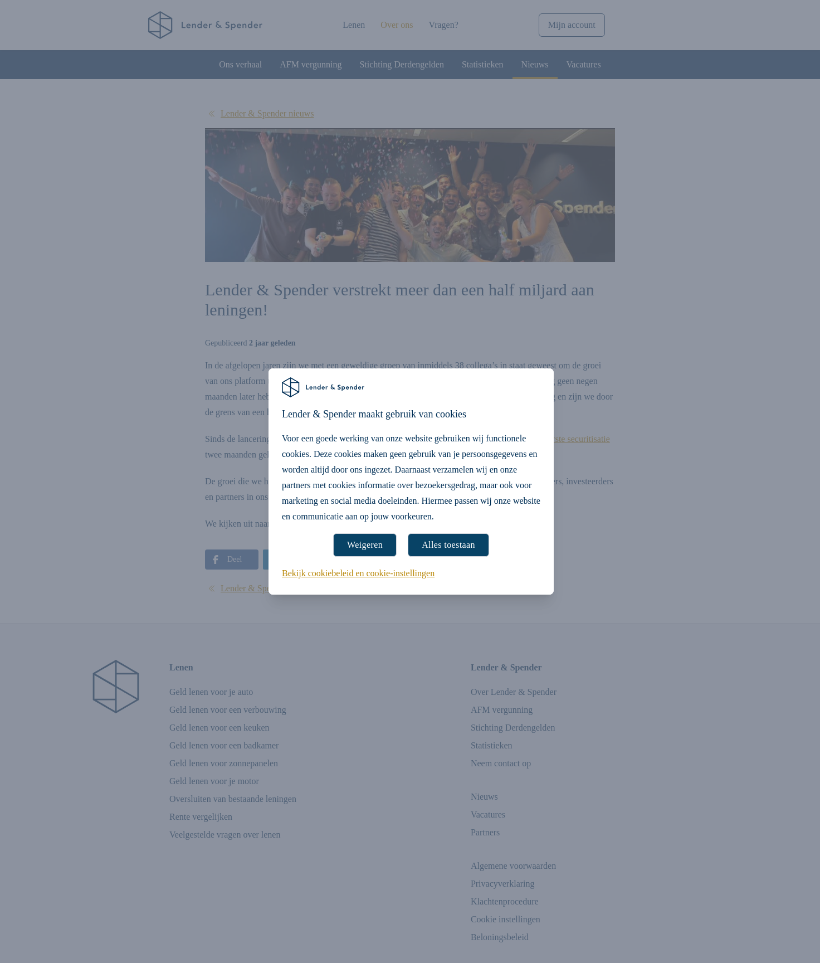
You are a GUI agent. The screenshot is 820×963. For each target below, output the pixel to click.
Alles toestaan (448, 544)
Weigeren (365, 544)
